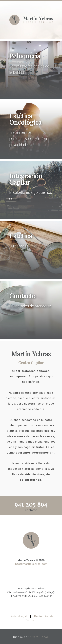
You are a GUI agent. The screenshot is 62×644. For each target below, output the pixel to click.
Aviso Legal (19, 616)
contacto (31, 510)
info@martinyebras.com (31, 564)
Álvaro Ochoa (39, 637)
